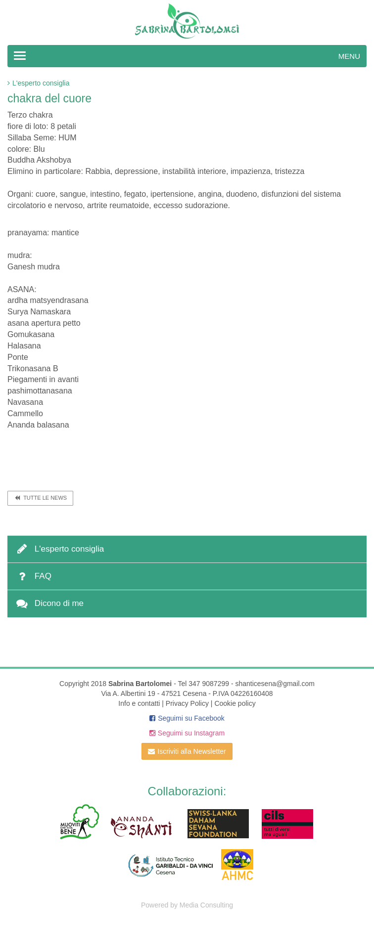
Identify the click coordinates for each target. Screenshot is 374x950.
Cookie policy (234, 703)
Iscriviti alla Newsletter (187, 751)
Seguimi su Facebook (187, 718)
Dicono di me (49, 603)
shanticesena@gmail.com (275, 684)
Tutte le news (40, 498)
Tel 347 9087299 (203, 684)
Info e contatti (139, 703)
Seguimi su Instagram (187, 733)
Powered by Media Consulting (187, 905)
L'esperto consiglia (59, 549)
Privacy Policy (187, 703)
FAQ (33, 576)
